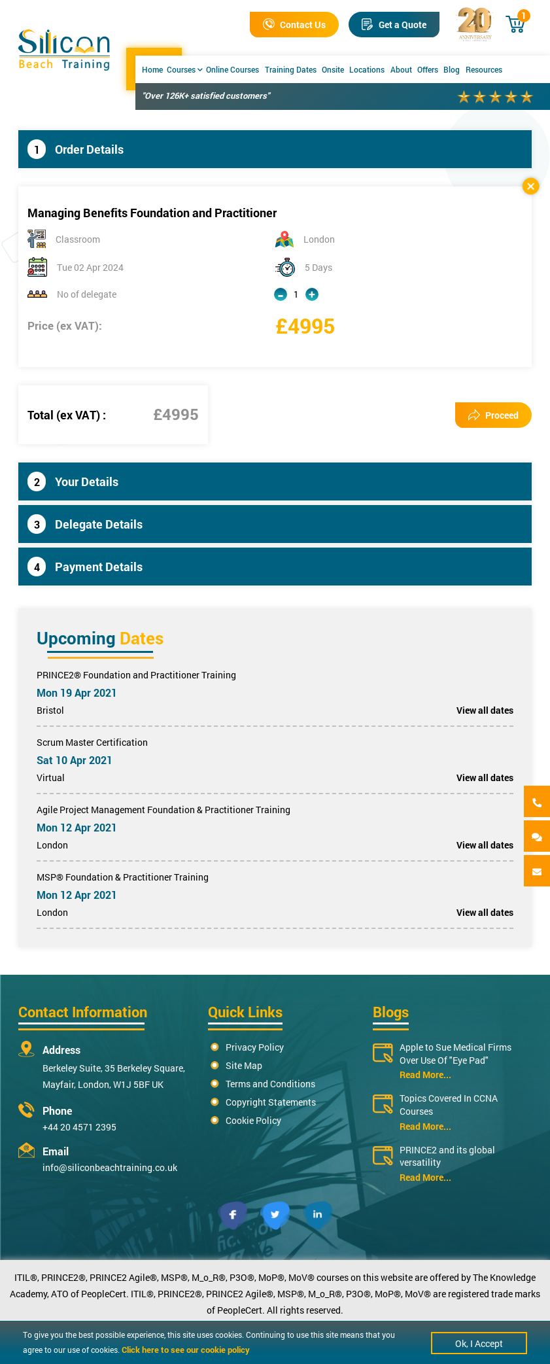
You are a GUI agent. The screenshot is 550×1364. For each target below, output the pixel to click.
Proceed (493, 415)
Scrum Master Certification (92, 742)
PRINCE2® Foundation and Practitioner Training (136, 675)
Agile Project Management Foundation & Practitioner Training (163, 809)
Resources (484, 69)
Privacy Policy (255, 1047)
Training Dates (291, 69)
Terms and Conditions (270, 1083)
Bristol (50, 710)
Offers (427, 69)
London (52, 845)
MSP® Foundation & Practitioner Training (123, 877)
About (401, 69)
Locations (367, 69)
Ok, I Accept (479, 1343)
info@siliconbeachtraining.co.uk (110, 1167)
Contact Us (294, 24)
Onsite (333, 69)
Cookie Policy (253, 1120)
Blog (451, 69)
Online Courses (232, 69)
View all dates (484, 710)
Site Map (244, 1065)
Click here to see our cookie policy (186, 1349)
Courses (185, 69)
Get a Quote (394, 24)
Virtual (51, 777)
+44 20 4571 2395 (79, 1127)
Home (152, 69)
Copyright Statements (271, 1102)
